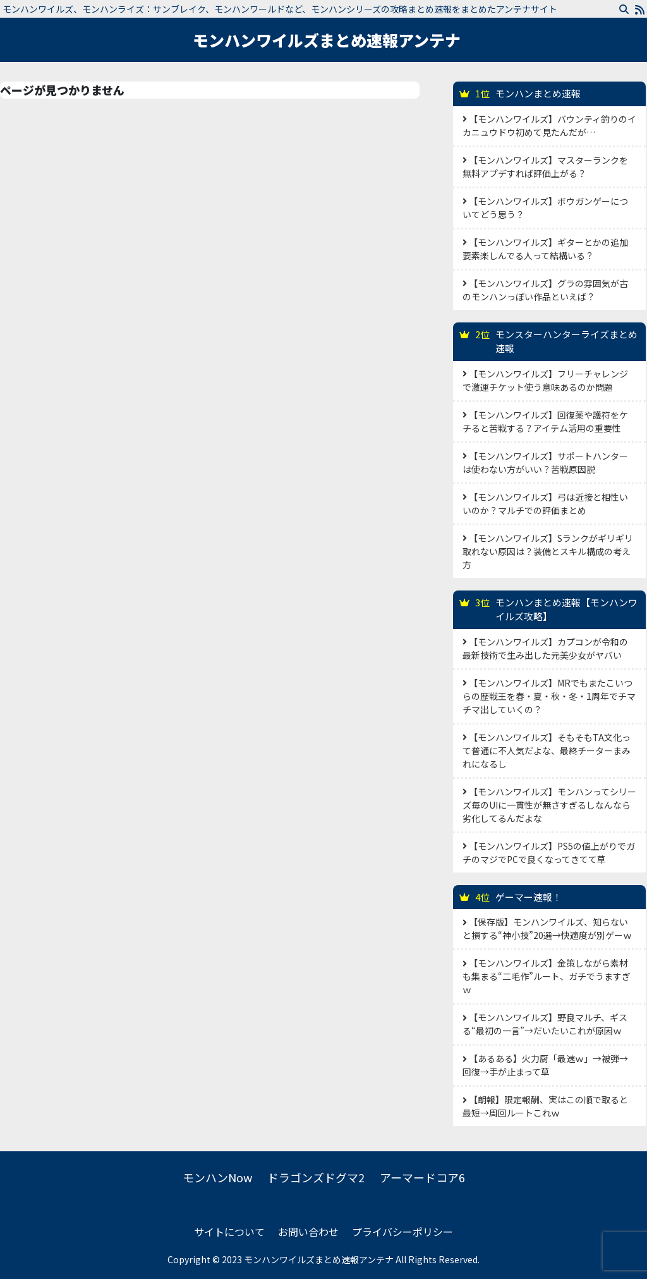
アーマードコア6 (422, 1177)
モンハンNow (217, 1177)
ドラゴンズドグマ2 (316, 1177)
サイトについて (229, 1231)
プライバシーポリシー (402, 1231)
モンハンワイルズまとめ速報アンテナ (327, 39)
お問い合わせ (308, 1231)
